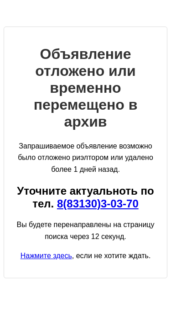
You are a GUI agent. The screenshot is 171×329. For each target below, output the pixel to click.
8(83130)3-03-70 (98, 203)
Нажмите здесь (46, 256)
